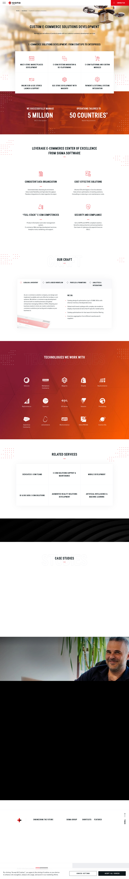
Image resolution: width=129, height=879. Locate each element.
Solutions (24, 11)
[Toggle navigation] (4, 3)
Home (17, 11)
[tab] (29, 286)
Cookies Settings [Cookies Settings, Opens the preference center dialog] (83, 873)
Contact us (119, 2)
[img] (32, 60)
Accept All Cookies (112, 873)
